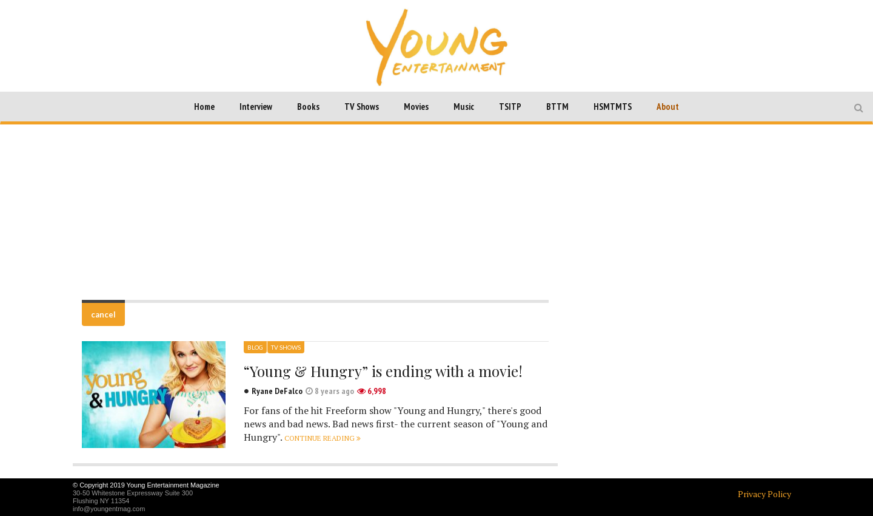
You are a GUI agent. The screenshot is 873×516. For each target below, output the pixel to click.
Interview (255, 106)
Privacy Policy (764, 494)
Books (308, 106)
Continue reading (322, 438)
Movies (416, 106)
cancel (103, 314)
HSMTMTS (613, 106)
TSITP (510, 106)
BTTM (557, 106)
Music (463, 106)
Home (204, 106)
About (668, 106)
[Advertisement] (436, 212)
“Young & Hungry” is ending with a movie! (383, 371)
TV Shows (361, 106)
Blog (255, 347)
